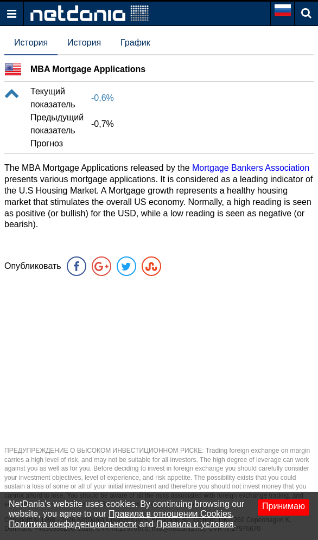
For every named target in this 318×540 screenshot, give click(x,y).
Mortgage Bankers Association (250, 167)
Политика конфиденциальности (73, 524)
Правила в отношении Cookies (170, 513)
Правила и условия (195, 524)
